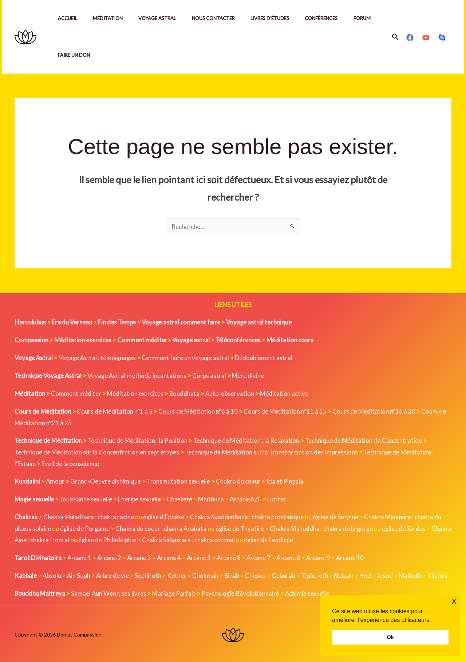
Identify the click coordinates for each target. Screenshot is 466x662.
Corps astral (212, 375)
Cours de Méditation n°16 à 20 (375, 410)
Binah (233, 574)
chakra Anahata (186, 527)
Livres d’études (277, 18)
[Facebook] (410, 37)
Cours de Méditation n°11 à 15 (286, 410)
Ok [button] (390, 637)
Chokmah (206, 574)
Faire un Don (109, 55)
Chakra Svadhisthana (219, 516)
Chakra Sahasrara (188, 539)
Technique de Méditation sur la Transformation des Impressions (272, 451)
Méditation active (285, 393)
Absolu (52, 574)
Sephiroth (149, 574)
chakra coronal (236, 539)
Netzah (346, 574)
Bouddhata (185, 393)
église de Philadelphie (129, 539)
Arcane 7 (261, 556)
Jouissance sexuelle (86, 498)
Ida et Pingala (286, 480)
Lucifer (278, 498)
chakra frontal (71, 539)
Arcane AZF (247, 498)
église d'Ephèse (164, 516)
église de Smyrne (336, 516)
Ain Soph (79, 574)
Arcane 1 (80, 556)
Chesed (256, 574)
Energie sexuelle (140, 498)
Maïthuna (212, 498)
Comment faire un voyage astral (188, 357)
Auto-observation (230, 393)
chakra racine (116, 516)
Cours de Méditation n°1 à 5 (115, 410)
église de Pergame (85, 527)
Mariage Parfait (175, 592)
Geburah (285, 574)
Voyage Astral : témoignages (99, 357)
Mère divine (250, 375)
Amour (55, 480)
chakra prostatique (278, 516)
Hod (368, 574)
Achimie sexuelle (309, 592)
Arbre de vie (113, 574)
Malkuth (412, 574)
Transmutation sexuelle (179, 480)
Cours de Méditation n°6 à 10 (198, 410)
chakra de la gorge (351, 527)
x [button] (454, 600)
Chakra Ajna (31, 539)
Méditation (110, 18)
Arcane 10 (354, 556)
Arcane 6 (231, 556)
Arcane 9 (321, 556)
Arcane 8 (291, 556)
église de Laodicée (290, 539)
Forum (67, 55)
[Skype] (442, 37)
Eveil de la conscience (70, 462)
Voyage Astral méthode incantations (139, 375)
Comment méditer (76, 393)
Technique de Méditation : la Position (138, 440)
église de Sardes (407, 527)
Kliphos (440, 574)
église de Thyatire (241, 527)
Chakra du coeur (239, 480)
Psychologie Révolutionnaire (241, 592)
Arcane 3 (140, 556)
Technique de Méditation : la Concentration (365, 440)
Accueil (68, 18)
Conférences (330, 18)
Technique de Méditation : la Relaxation (247, 440)
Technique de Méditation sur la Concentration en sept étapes (97, 451)
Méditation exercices (135, 393)
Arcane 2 (110, 556)
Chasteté (181, 498)
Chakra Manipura (388, 516)
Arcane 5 (201, 556)
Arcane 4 (170, 556)
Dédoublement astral (267, 357)
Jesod (387, 574)
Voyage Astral (161, 18)
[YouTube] (426, 37)
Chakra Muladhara (68, 516)
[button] (395, 37)
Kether (177, 574)
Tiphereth (316, 574)
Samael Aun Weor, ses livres (109, 592)
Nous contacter (219, 18)
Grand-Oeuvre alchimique (106, 480)
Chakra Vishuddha (297, 527)
